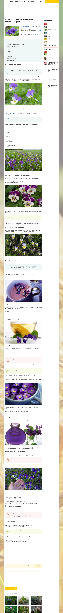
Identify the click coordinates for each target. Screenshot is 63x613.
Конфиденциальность (35, 606)
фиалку (16, 375)
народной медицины (27, 538)
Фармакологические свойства (13, 46)
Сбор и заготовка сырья (12, 58)
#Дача (53, 1)
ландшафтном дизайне (30, 31)
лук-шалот (34, 216)
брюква (12, 218)
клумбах (39, 30)
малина (38, 216)
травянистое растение (11, 76)
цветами (37, 34)
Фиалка (26, 571)
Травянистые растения (35, 571)
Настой (9, 54)
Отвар (9, 53)
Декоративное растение (10, 113)
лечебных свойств (33, 181)
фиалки (14, 127)
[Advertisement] (31, 10)
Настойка (10, 56)
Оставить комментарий (11, 588)
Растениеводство (9, 571)
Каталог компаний (30, 1)
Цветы (29, 571)
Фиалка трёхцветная (25, 26)
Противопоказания (11, 60)
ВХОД (42, 1)
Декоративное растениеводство (18, 571)
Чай (9, 49)
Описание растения (11, 42)
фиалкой (10, 523)
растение (33, 26)
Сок (9, 51)
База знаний (17, 1)
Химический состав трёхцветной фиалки (16, 44)
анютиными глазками (24, 67)
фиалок (36, 266)
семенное (35, 106)
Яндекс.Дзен (15, 606)
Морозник (13, 370)
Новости (23, 1)
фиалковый (16, 272)
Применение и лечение (12, 48)
